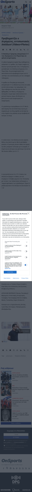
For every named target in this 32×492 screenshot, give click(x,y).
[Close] (28, 213)
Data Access (16, 278)
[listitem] (16, 242)
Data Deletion (7, 278)
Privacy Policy (24, 278)
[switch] (26, 246)
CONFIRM (10, 272)
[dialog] (16, 246)
